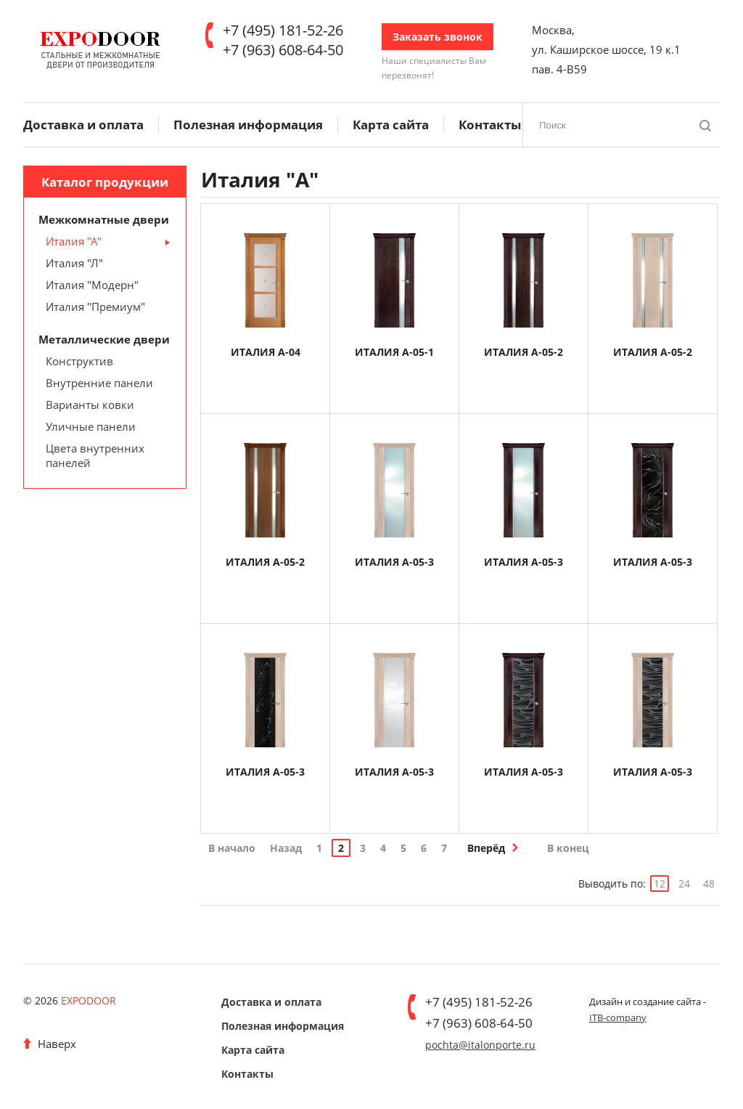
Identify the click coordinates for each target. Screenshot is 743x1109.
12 (659, 883)
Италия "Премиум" (95, 306)
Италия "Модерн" (92, 284)
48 (709, 883)
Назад (286, 848)
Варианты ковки (90, 404)
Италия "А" (74, 241)
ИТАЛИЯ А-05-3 (394, 562)
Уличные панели (91, 426)
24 (684, 883)
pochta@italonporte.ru (480, 1045)
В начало (231, 848)
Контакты (490, 124)
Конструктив (79, 361)
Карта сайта (391, 124)
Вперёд (486, 848)
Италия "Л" (74, 263)
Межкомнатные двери (103, 219)
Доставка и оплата (83, 124)
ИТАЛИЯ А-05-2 (523, 352)
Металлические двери (104, 339)
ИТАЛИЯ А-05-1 (394, 352)
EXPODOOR (88, 1000)
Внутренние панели (99, 382)
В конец (568, 848)
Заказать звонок (438, 37)
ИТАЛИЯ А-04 (265, 352)
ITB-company (617, 1017)
